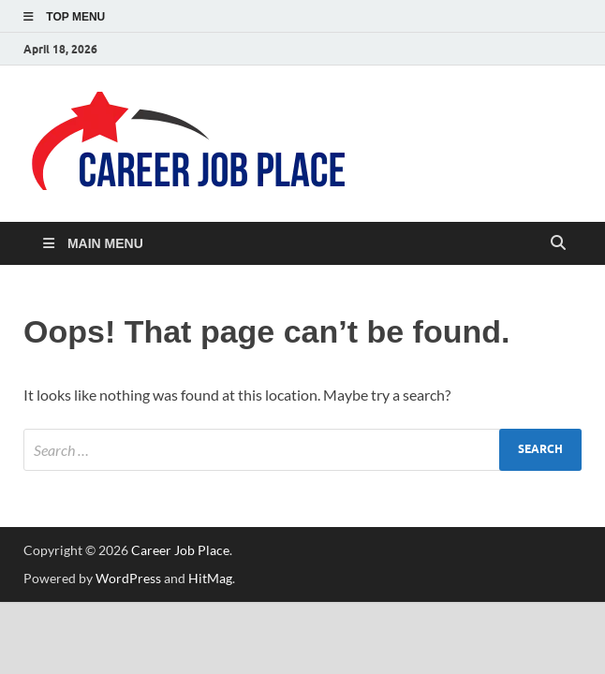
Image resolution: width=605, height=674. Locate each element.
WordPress (128, 578)
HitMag (210, 578)
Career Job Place (180, 550)
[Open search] (558, 243)
